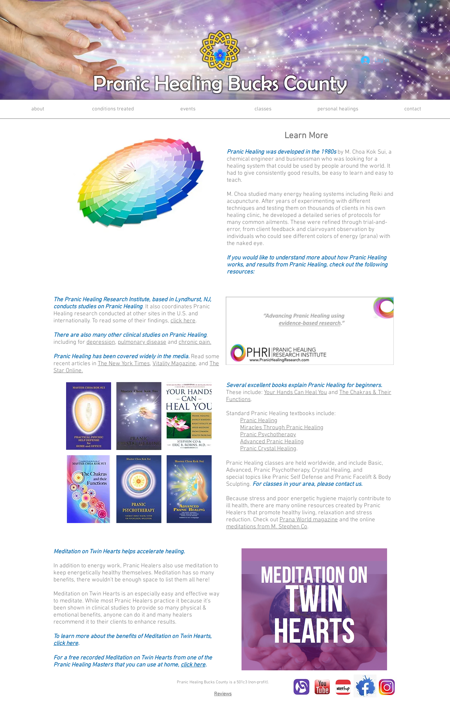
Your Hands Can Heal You (295, 392)
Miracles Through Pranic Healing (281, 427)
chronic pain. (195, 342)
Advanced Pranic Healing (272, 441)
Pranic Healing (258, 420)
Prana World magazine (308, 519)
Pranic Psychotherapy (268, 434)
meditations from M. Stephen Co (266, 526)
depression (100, 342)
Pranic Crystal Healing (268, 448)
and (148, 342)
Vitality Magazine (174, 363)
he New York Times (125, 363)
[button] (88, 416)
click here (183, 320)
